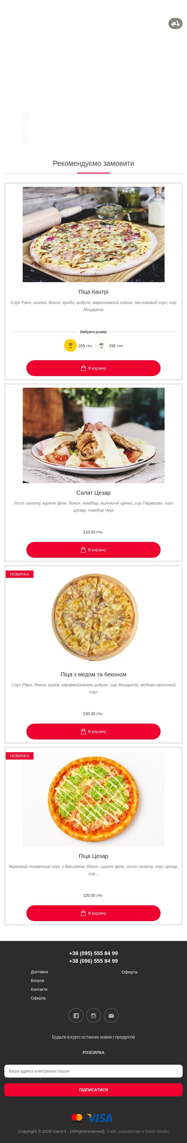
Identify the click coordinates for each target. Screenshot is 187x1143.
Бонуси (37, 980)
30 (70, 345)
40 (101, 345)
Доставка (39, 971)
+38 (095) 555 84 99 (93, 51)
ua (158, 7)
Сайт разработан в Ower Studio (138, 1131)
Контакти (39, 989)
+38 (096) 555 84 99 (93, 58)
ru (165, 7)
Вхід (179, 7)
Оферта (38, 998)
